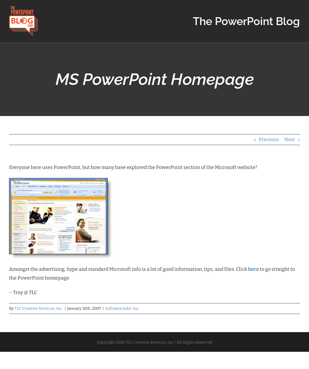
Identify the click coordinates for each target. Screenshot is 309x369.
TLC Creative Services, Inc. (38, 308)
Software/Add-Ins (121, 308)
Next (289, 139)
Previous (269, 139)
